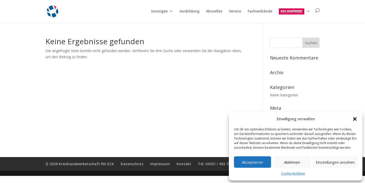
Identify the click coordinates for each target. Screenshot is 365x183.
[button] (354, 118)
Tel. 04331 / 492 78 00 (216, 163)
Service (235, 11)
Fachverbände (260, 11)
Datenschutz (132, 163)
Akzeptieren (252, 162)
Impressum (160, 163)
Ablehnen (292, 162)
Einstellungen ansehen (335, 162)
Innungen (159, 11)
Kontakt (184, 163)
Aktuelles (214, 11)
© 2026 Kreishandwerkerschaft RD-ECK (79, 163)
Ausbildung (189, 11)
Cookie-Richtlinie (293, 173)
